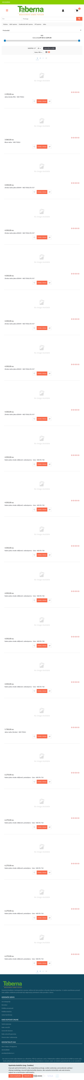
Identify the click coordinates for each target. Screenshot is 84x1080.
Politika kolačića (6, 1012)
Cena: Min (38, 52)
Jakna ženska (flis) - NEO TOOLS (14, 97)
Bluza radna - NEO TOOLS (12, 142)
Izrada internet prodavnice (53, 1069)
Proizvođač (42, 30)
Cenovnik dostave (7, 1031)
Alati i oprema (13, 24)
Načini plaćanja (6, 1024)
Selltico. (65, 1069)
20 (39, 48)
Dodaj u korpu (42, 101)
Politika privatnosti (7, 1008)
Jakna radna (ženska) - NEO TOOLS (15, 732)
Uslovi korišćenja (7, 1015)
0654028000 (6, 2)
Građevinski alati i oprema (26, 24)
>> (46, 58)
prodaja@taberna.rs (8, 1053)
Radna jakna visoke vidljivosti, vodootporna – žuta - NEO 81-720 (24, 460)
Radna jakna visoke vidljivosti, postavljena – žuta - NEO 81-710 (24, 777)
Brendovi (4, 1005)
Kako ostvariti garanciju (9, 1034)
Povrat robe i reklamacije (9, 1037)
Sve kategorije (6, 1002)
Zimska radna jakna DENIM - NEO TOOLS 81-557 (20, 188)
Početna (5, 24)
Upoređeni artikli (49, 48)
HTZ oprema (38, 24)
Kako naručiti (6, 1027)
